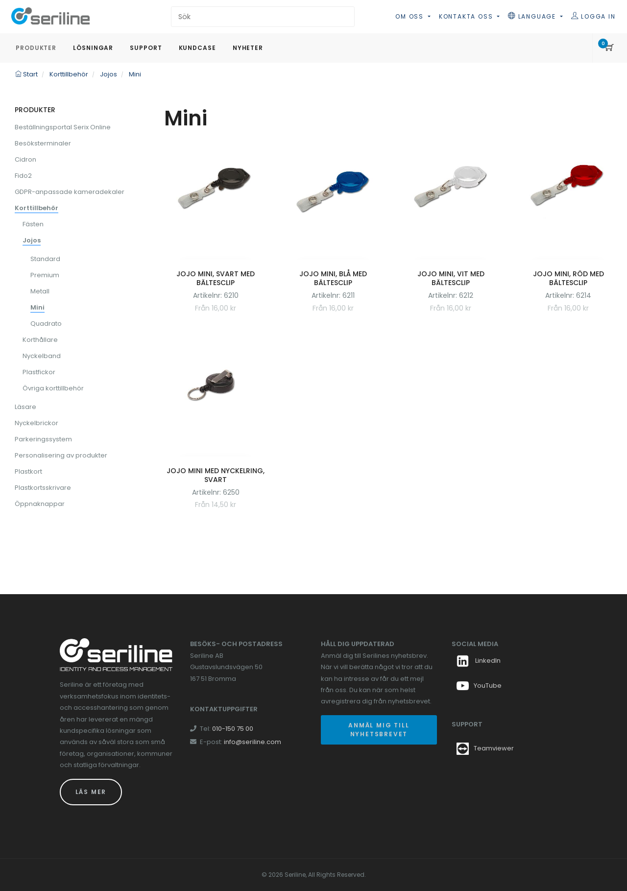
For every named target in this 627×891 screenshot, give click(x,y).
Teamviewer (494, 748)
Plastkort (28, 471)
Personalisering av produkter (61, 455)
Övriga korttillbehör (53, 388)
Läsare (25, 406)
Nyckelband (42, 356)
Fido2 (23, 175)
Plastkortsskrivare (43, 487)
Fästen (33, 224)
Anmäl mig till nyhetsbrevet (378, 729)
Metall (39, 291)
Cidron (25, 159)
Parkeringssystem (43, 439)
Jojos (32, 240)
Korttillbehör (36, 208)
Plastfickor (39, 372)
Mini (37, 307)
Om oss (410, 16)
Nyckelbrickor (36, 423)
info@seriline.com (252, 742)
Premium (44, 275)
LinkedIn (479, 660)
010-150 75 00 (232, 728)
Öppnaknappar (40, 503)
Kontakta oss (467, 16)
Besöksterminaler (43, 143)
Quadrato (46, 323)
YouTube (479, 685)
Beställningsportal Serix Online (63, 127)
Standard (45, 259)
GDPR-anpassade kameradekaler (69, 191)
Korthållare (40, 339)
